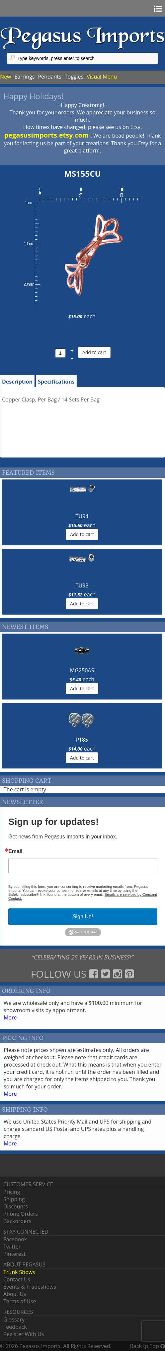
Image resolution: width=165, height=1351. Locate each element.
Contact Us (16, 1279)
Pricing (11, 1192)
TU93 (82, 585)
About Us (14, 1294)
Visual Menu (102, 76)
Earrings (24, 76)
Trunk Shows (19, 1272)
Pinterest (14, 1254)
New (5, 76)
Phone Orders (20, 1213)
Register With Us (23, 1334)
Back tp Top (147, 1346)
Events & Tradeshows (29, 1286)
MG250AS (82, 670)
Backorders (17, 1221)
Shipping (14, 1199)
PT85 (82, 739)
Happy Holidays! (33, 96)
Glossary (14, 1319)
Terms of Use (19, 1301)
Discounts (15, 1206)
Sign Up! (83, 916)
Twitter (12, 1246)
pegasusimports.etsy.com (47, 135)
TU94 (82, 516)
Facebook (15, 1239)
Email (15, 851)
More (10, 1017)
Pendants (49, 76)
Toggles (74, 76)
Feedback (15, 1326)
